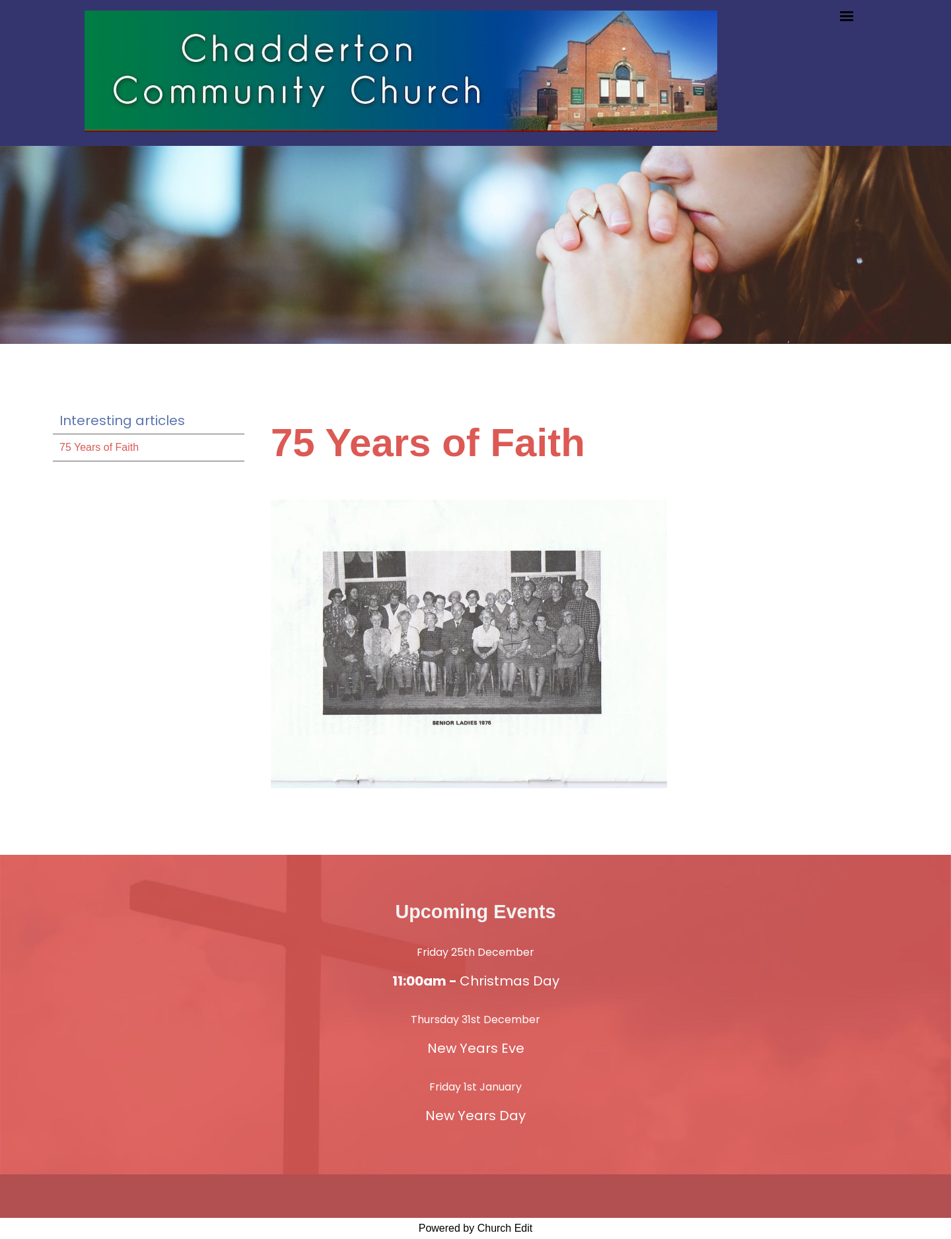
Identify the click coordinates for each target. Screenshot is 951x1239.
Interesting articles (122, 420)
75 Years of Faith (99, 447)
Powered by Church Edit (476, 1228)
